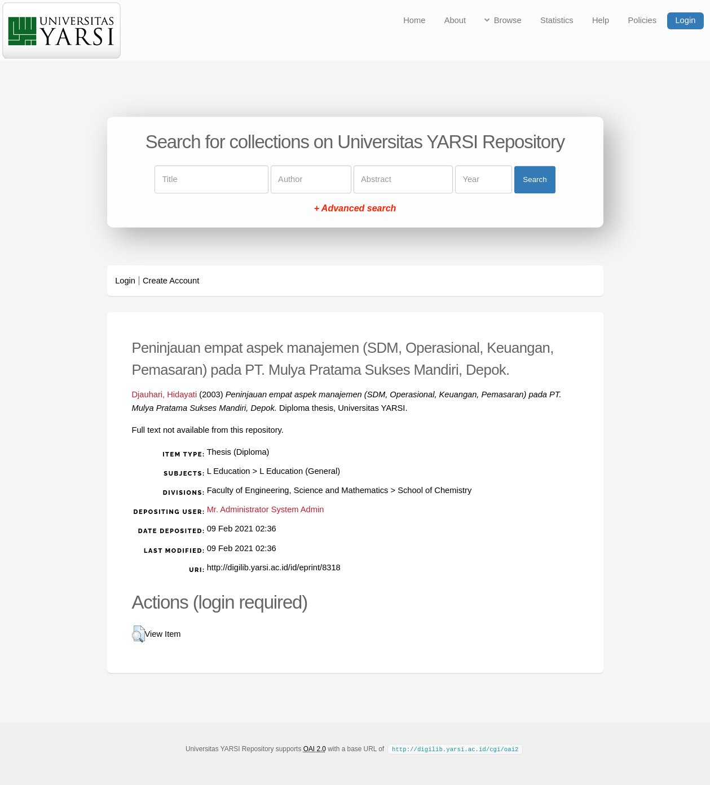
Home (414, 20)
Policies (642, 20)
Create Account (171, 280)
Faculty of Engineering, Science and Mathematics (298, 490)
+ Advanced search (355, 209)
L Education (228, 471)
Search (534, 179)
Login (685, 20)
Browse (508, 20)
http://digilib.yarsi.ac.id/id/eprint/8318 (274, 567)
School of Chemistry (434, 490)
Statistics (557, 20)
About (455, 20)
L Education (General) (299, 471)
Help (600, 20)
